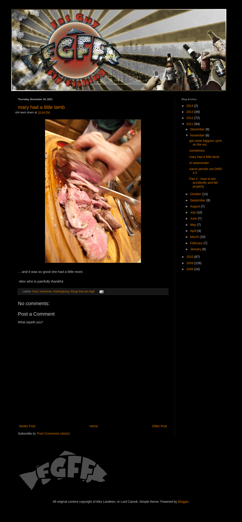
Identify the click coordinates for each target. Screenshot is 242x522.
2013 (190, 112)
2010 (190, 257)
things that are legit (82, 291)
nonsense (45, 291)
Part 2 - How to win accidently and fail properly (203, 182)
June (194, 218)
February (196, 243)
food (35, 291)
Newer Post (27, 426)
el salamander (199, 163)
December (197, 129)
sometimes (197, 150)
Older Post (159, 426)
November (197, 135)
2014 (190, 106)
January (196, 249)
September (198, 200)
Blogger (183, 501)
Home (93, 426)
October (196, 194)
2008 (190, 269)
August (195, 206)
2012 (190, 118)
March (195, 237)
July (193, 212)
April (193, 231)
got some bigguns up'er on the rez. (205, 142)
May (193, 224)
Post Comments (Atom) (53, 433)
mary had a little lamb (41, 107)
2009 (190, 263)
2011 (190, 124)
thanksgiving (61, 291)
